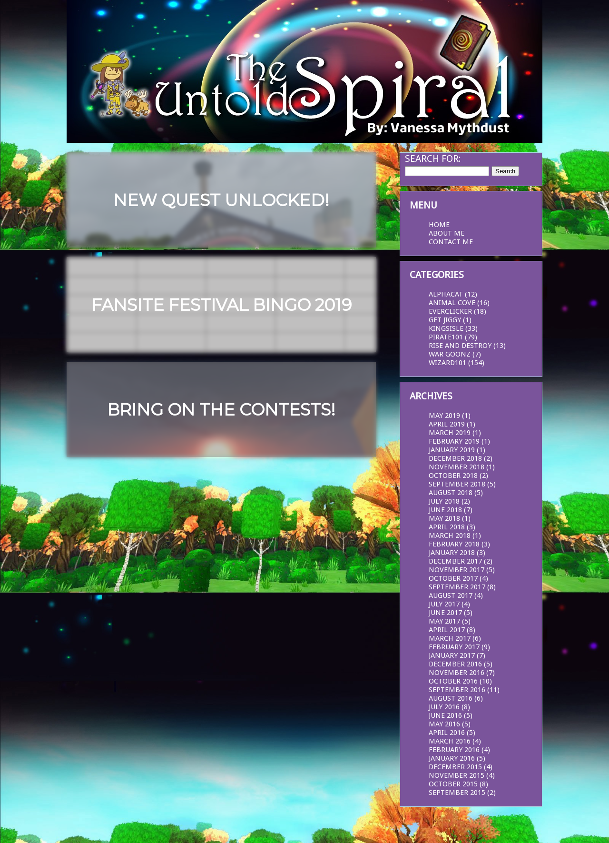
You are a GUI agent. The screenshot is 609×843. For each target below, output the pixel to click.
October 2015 (453, 784)
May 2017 (444, 621)
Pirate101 (446, 337)
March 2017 (450, 638)
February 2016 (454, 749)
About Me (446, 233)
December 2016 (455, 664)
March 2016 (450, 741)
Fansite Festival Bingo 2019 (221, 305)
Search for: (433, 158)
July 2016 (444, 707)
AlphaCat (446, 294)
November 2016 (456, 672)
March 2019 (450, 432)
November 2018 (456, 467)
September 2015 (457, 792)
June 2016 (445, 715)
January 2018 (452, 552)
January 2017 (452, 655)
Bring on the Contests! (221, 409)
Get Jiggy (445, 320)
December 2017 (455, 561)
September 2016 (457, 689)
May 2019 (444, 415)
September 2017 (457, 587)
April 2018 (447, 527)
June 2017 (445, 612)
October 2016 (453, 681)
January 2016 (452, 758)
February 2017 (454, 647)
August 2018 (450, 492)
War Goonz (450, 354)
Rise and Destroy (460, 345)
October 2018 (453, 475)
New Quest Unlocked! (221, 200)
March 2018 (450, 535)
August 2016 (450, 698)
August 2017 (450, 595)
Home (439, 224)
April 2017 (447, 629)
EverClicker (450, 311)
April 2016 (447, 732)
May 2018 (444, 518)
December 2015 (455, 767)
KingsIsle (446, 328)
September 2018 (457, 484)
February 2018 (454, 544)
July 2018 (444, 501)
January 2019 (452, 450)
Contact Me (451, 242)
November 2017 (456, 569)
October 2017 (453, 578)
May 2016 (444, 724)
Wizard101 (447, 362)
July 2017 (444, 604)
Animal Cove (452, 302)
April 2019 (447, 424)
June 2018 (445, 510)
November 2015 (456, 775)
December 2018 (455, 458)
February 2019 (454, 441)
